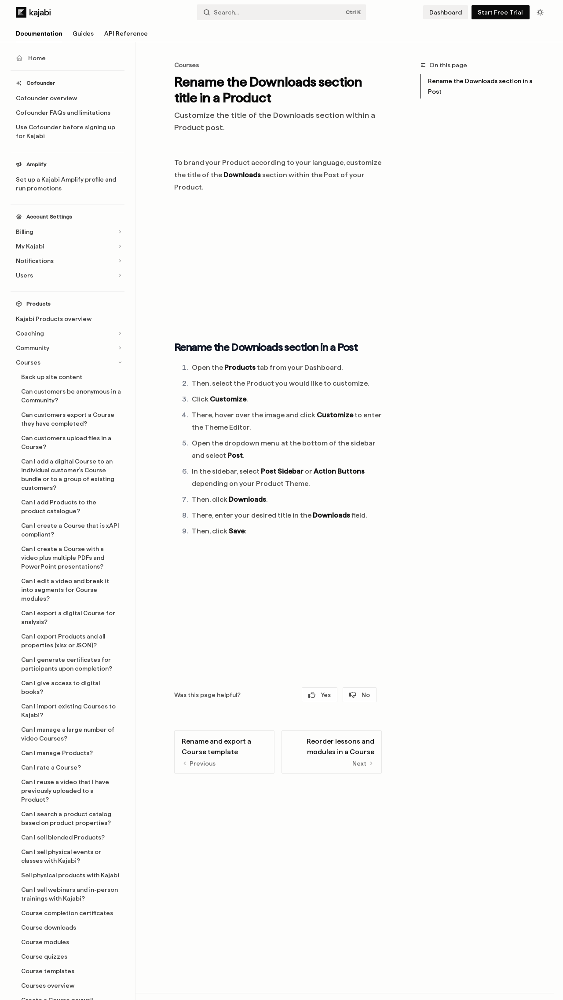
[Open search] (281, 12)
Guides (83, 36)
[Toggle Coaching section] (67, 333)
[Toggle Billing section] (67, 232)
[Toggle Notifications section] (67, 261)
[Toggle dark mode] (540, 12)
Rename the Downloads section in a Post (480, 86)
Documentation (39, 36)
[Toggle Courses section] (67, 362)
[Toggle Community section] (67, 348)
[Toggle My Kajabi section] (67, 246)
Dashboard (445, 12)
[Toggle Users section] (67, 275)
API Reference (126, 36)
